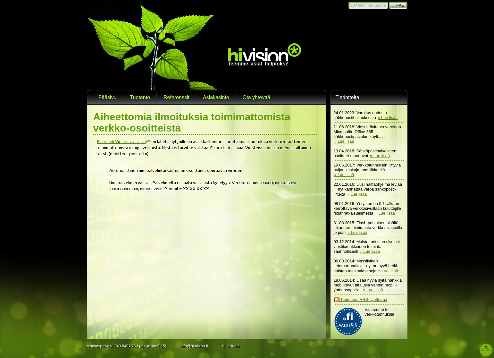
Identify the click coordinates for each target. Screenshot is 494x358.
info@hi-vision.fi (194, 346)
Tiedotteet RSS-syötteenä (360, 299)
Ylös (485, 348)
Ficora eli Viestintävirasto (121, 141)
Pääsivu (107, 97)
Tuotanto (140, 97)
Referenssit (176, 97)
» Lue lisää (388, 117)
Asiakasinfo (216, 97)
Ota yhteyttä (256, 97)
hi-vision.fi (230, 346)
